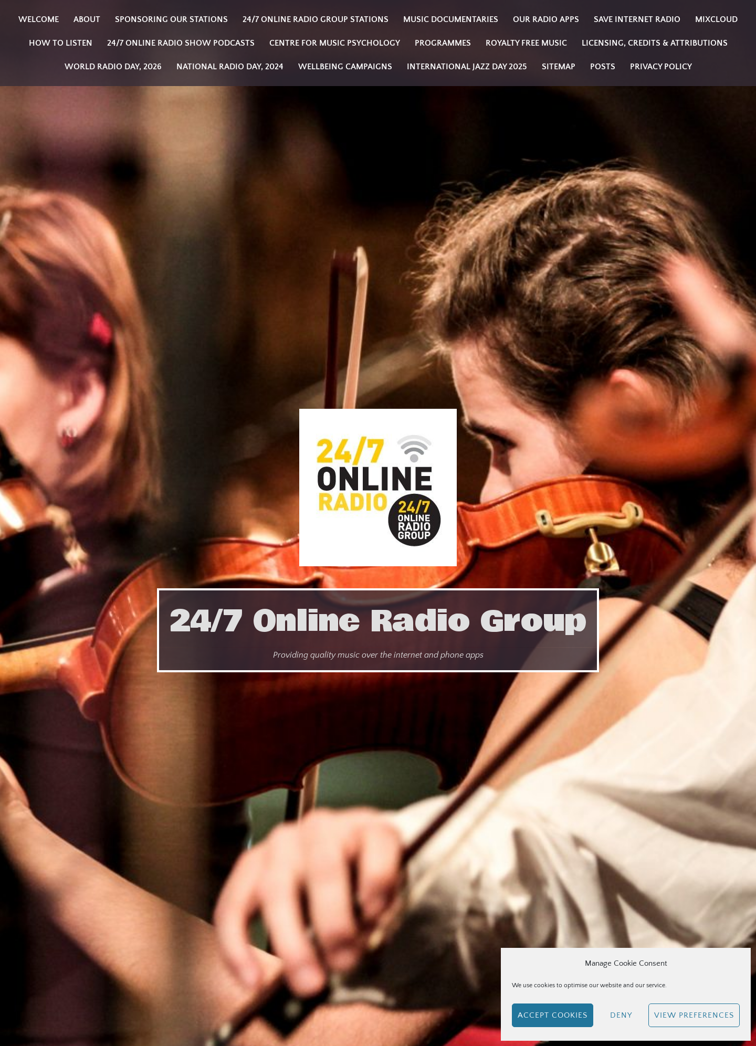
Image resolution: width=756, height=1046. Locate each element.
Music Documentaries (450, 19)
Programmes (443, 43)
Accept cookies (552, 1015)
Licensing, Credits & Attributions (655, 43)
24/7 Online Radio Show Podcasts (181, 43)
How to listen (60, 43)
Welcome (38, 19)
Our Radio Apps (546, 19)
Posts (602, 66)
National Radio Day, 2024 (230, 66)
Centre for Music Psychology (334, 43)
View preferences (694, 1015)
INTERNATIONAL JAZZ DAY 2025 (467, 66)
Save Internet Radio (637, 19)
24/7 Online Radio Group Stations (315, 19)
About (87, 19)
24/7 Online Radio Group (378, 620)
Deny (621, 1015)
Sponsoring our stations (171, 19)
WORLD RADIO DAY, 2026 (113, 66)
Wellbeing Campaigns (345, 66)
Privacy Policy (661, 66)
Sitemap (558, 66)
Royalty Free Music (526, 43)
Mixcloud (716, 19)
